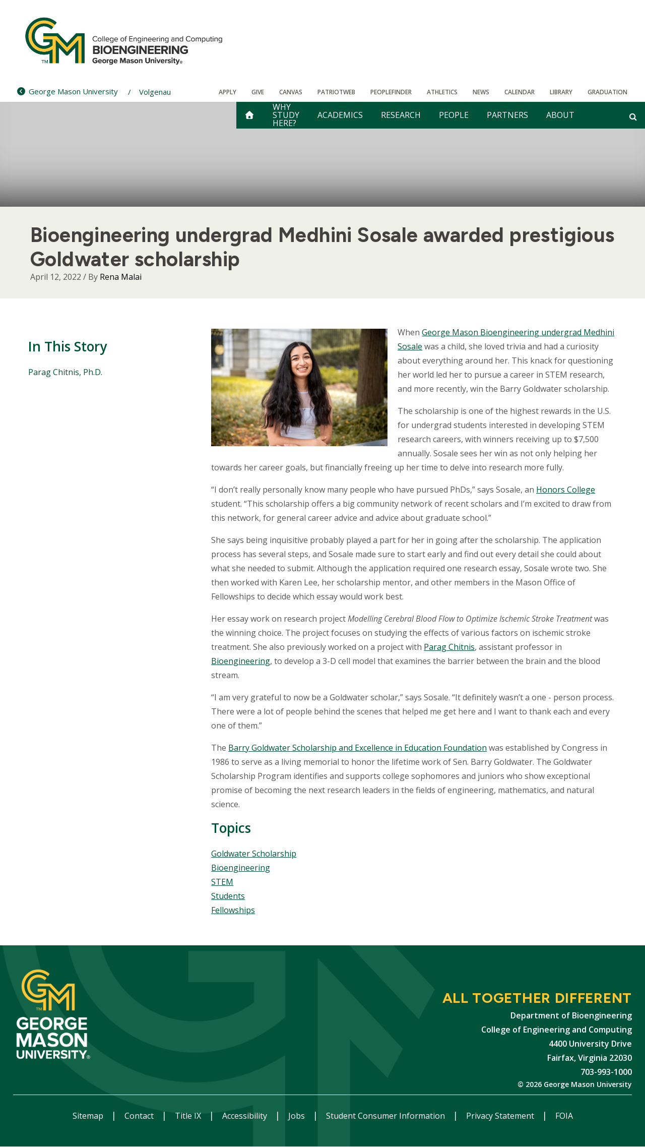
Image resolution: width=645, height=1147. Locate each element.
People (454, 114)
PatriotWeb (336, 92)
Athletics (442, 92)
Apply (227, 92)
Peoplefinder (391, 92)
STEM (222, 881)
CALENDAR (519, 92)
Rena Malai (121, 276)
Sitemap (89, 1115)
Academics (340, 114)
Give (257, 92)
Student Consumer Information (386, 1115)
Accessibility (245, 1115)
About (560, 114)
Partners (507, 114)
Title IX (189, 1115)
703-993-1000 (606, 1071)
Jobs (297, 1115)
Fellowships (233, 910)
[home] (249, 115)
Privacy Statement (501, 1115)
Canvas (290, 92)
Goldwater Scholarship (253, 853)
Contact (140, 1115)
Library (561, 92)
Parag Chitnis (449, 646)
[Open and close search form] (633, 116)
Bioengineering (240, 661)
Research (401, 114)
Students (228, 895)
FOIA (564, 1115)
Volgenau (155, 92)
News (481, 92)
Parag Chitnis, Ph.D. (65, 372)
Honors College (565, 489)
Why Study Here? (286, 115)
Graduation (607, 92)
